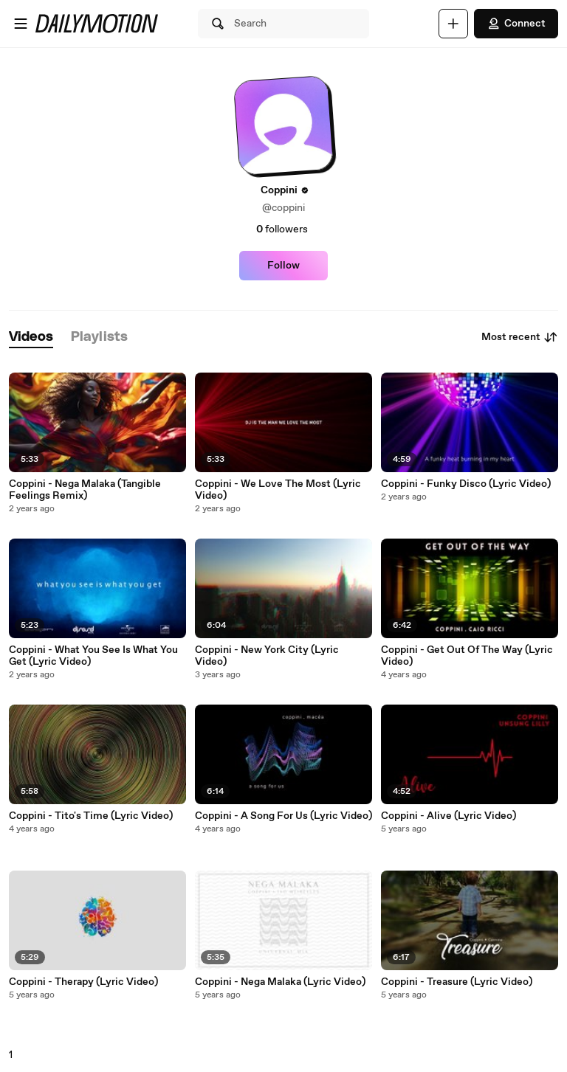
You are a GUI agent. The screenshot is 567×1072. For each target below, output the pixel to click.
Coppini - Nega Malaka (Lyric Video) (280, 982)
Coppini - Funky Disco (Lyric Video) (466, 484)
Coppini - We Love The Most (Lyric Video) (278, 490)
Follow (283, 265)
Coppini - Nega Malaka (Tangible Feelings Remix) (85, 490)
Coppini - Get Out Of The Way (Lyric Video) (467, 656)
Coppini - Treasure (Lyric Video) (456, 982)
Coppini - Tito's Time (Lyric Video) (91, 816)
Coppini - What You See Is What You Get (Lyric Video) (93, 656)
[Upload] (453, 23)
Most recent (519, 337)
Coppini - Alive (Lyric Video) (448, 816)
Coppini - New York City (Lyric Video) (267, 656)
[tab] (31, 337)
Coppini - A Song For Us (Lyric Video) (283, 816)
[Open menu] (20, 23)
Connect (516, 23)
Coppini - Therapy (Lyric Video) (83, 982)
